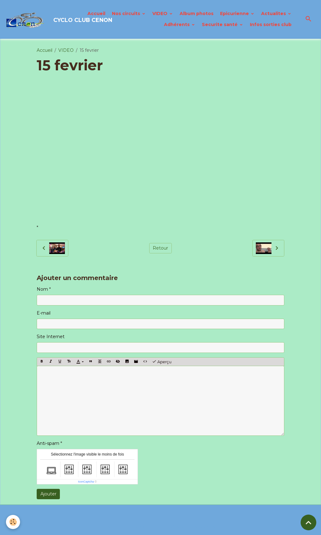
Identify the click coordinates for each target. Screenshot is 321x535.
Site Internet (51, 336)
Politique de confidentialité (135, 527)
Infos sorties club (271, 24)
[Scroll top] (308, 522)
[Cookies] (13, 522)
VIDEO (160, 13)
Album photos (196, 13)
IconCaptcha (86, 481)
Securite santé (220, 24)
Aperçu (161, 362)
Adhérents (177, 24)
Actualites (274, 13)
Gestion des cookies (193, 527)
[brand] (40, 19)
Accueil (96, 13)
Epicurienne (235, 13)
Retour (160, 248)
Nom (42, 289)
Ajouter (48, 494)
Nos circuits (126, 13)
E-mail (43, 313)
